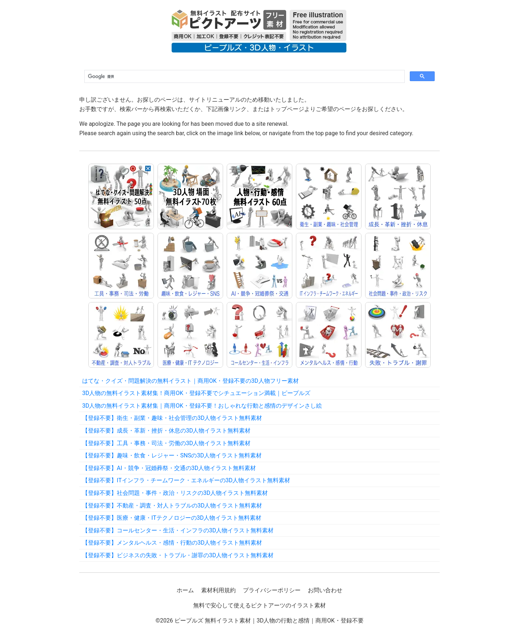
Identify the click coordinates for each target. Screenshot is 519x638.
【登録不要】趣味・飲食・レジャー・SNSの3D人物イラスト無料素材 (172, 455)
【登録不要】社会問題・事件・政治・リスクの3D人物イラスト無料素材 (175, 492)
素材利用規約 (218, 590)
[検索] (244, 77)
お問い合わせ (325, 590)
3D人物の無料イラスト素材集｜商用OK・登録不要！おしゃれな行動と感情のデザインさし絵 (202, 405)
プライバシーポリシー (272, 590)
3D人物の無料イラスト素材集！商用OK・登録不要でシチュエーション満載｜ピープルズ (196, 393)
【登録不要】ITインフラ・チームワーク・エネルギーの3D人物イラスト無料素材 (186, 480)
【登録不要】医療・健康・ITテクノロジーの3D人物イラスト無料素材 (171, 517)
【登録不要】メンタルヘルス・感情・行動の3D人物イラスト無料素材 (172, 542)
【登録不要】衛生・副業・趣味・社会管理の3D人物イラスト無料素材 (172, 418)
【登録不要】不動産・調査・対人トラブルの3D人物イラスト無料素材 (172, 505)
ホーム (185, 590)
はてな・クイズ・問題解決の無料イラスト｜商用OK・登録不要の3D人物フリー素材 (190, 380)
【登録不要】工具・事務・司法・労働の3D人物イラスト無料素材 (166, 443)
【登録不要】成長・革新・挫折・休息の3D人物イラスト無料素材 (166, 430)
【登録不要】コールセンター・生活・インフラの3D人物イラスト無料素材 (178, 530)
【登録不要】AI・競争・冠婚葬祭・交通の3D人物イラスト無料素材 (169, 468)
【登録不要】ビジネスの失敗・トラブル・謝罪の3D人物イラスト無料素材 (178, 555)
